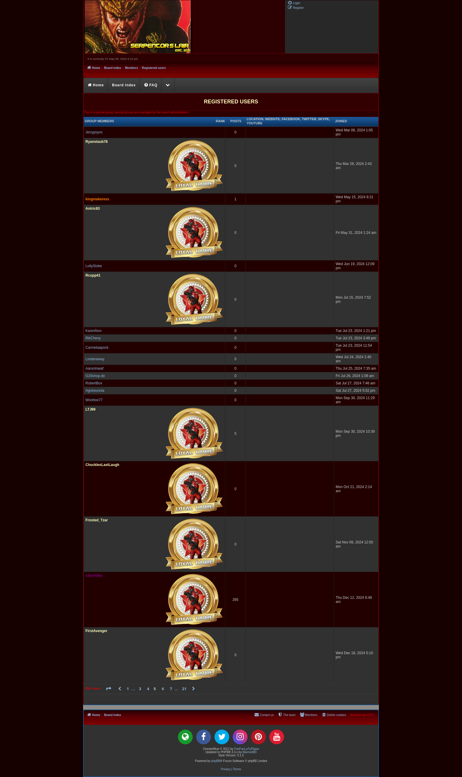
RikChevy (93, 338)
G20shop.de (95, 376)
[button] (108, 688)
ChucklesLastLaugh (102, 465)
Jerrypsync (94, 132)
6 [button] (163, 688)
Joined (341, 121)
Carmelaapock (96, 347)
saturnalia (93, 575)
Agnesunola (94, 390)
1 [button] (128, 688)
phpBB (215, 761)
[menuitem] (294, 3)
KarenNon (93, 331)
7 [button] (171, 688)
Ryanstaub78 (96, 142)
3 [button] (140, 688)
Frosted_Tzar (96, 520)
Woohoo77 (94, 400)
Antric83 (92, 208)
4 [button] (148, 688)
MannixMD (249, 752)
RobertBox (93, 383)
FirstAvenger (96, 631)
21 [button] (184, 688)
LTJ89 (90, 409)
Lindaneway (95, 359)
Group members (99, 121)
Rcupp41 (92, 275)
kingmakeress (97, 199)
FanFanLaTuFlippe (246, 748)
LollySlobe (93, 266)
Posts (235, 121)
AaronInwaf (94, 368)
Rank (220, 121)
